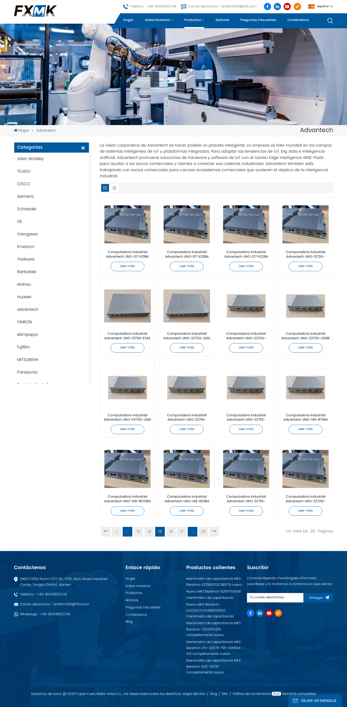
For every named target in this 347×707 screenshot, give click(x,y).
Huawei (24, 297)
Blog (129, 621)
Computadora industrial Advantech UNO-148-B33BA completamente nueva (187, 499)
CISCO (23, 184)
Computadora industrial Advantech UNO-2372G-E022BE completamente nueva (305, 499)
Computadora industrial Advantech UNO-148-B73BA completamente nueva (305, 417)
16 (171, 532)
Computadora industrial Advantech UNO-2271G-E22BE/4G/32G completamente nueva (187, 417)
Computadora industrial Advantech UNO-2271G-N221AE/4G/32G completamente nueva (246, 499)
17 (181, 532)
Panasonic (27, 372)
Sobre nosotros (157, 20)
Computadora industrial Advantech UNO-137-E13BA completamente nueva (127, 254)
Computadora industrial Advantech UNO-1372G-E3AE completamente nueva (127, 336)
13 (138, 532)
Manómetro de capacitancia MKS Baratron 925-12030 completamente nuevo (213, 666)
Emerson (25, 246)
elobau (24, 284)
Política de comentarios (252, 694)
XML (225, 694)
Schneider (27, 209)
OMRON (24, 322)
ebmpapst (27, 334)
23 (203, 532)
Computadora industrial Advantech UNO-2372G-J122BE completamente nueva (246, 336)
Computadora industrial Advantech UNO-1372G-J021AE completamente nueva (305, 254)
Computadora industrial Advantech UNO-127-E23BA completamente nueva (187, 254)
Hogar (128, 20)
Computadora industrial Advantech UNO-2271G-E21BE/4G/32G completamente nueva (246, 417)
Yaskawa (25, 259)
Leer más (127, 266)
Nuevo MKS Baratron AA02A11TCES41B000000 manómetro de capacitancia (210, 610)
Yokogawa (27, 234)
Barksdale (26, 272)
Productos (192, 20)
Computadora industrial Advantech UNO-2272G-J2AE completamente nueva (186, 336)
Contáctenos (298, 20)
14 (149, 532)
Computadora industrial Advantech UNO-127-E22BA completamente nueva (246, 254)
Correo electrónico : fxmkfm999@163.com (222, 6)
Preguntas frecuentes (258, 20)
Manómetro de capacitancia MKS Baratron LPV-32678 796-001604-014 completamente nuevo (214, 648)
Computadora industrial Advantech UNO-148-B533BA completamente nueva (127, 499)
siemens (25, 196)
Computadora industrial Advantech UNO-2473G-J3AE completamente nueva (127, 417)
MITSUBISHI (27, 359)
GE (19, 221)
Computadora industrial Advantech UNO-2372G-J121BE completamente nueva (305, 336)
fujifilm (23, 347)
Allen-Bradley (30, 159)
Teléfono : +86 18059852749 (153, 6)
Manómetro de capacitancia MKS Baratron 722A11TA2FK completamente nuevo (213, 629)
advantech (27, 309)
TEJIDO (23, 171)
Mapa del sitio (194, 694)
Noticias (222, 20)
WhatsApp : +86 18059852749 (45, 614)
